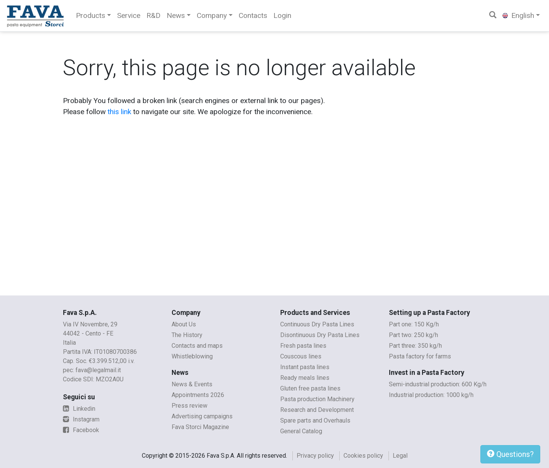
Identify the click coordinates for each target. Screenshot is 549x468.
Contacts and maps (197, 345)
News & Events (192, 384)
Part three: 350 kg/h (415, 345)
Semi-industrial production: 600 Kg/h (437, 384)
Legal (400, 455)
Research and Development (317, 409)
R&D (153, 15)
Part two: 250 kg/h (413, 335)
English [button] (518, 15)
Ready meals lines (304, 377)
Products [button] (90, 15)
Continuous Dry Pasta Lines (317, 324)
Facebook (81, 430)
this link (119, 111)
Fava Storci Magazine (200, 427)
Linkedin (79, 408)
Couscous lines (300, 356)
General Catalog (301, 431)
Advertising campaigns (202, 416)
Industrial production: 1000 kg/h (431, 395)
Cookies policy (363, 455)
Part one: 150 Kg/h (414, 324)
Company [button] (212, 15)
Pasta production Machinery (317, 399)
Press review (189, 405)
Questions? (510, 454)
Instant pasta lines (304, 367)
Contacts (253, 15)
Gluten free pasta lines (310, 388)
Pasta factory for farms (420, 356)
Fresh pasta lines (303, 345)
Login (282, 15)
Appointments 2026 (198, 395)
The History (187, 335)
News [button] (176, 15)
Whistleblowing (192, 356)
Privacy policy (315, 455)
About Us (184, 324)
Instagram (81, 419)
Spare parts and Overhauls (315, 420)
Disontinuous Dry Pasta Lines (320, 335)
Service (128, 15)
